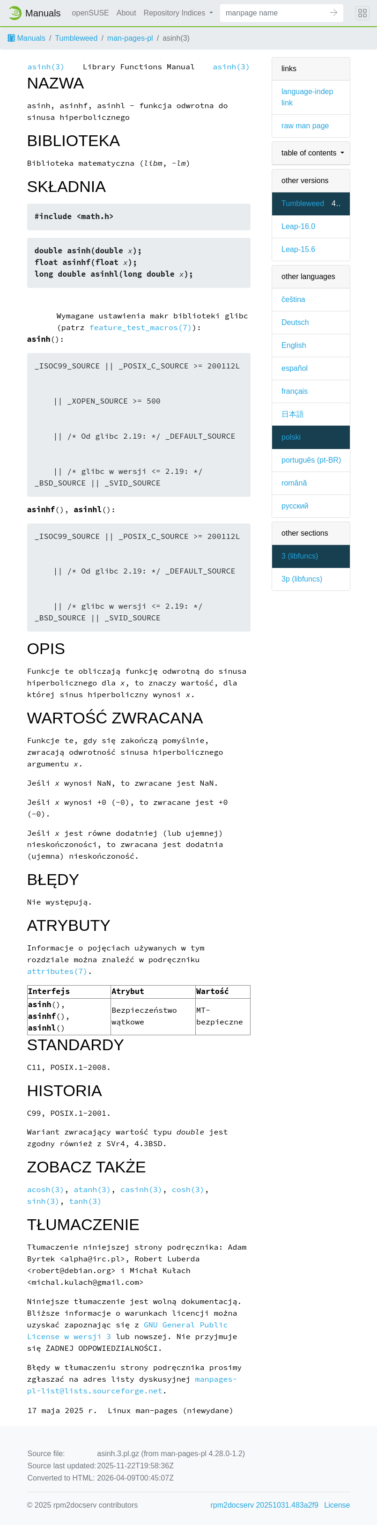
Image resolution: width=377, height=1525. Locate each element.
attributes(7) (57, 971)
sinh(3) (43, 1201)
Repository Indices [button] (175, 13)
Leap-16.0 (298, 226)
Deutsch (295, 322)
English (293, 345)
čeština (293, 299)
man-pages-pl (130, 38)
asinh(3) (46, 67)
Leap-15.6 (298, 249)
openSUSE (90, 13)
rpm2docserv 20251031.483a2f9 (264, 1505)
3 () (299, 556)
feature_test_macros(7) (140, 327)
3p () (301, 579)
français (294, 391)
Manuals (26, 38)
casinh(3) (141, 1189)
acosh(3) (46, 1189)
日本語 (292, 414)
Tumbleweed (76, 38)
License (337, 1505)
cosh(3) (188, 1189)
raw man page (305, 126)
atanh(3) (92, 1189)
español (294, 368)
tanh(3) (85, 1201)
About (126, 13)
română (294, 483)
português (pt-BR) (311, 460)
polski (291, 437)
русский (294, 506)
